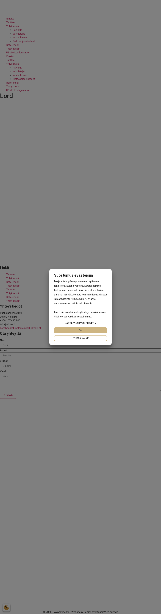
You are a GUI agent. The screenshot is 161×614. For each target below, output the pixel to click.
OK (80, 330)
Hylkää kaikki (80, 338)
